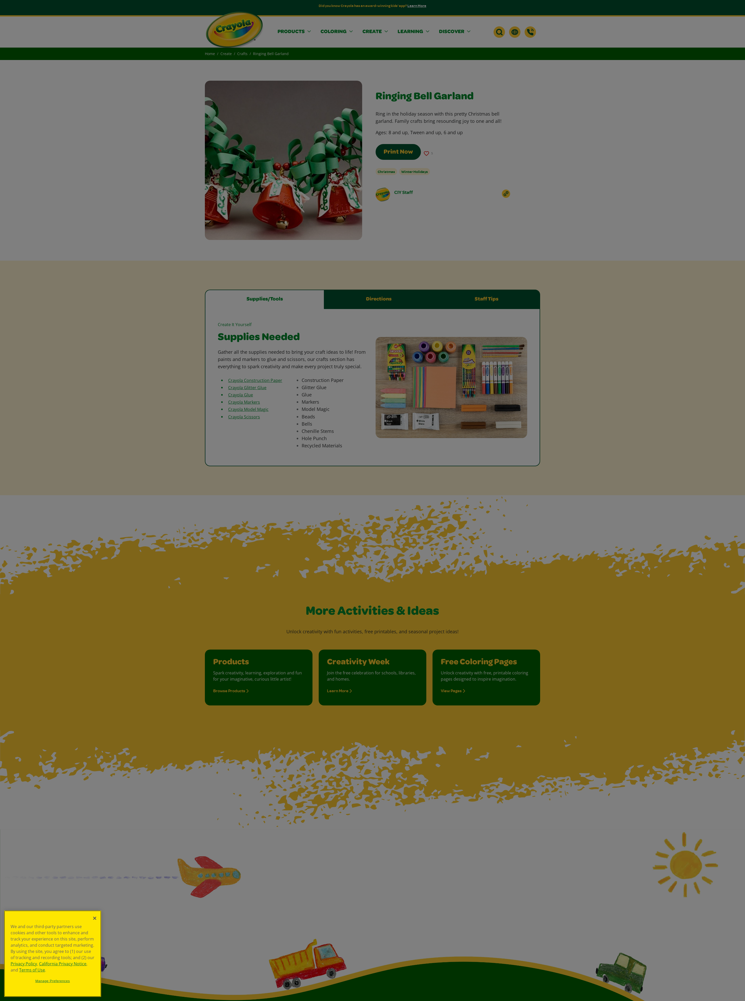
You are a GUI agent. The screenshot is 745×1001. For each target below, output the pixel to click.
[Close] (94, 918)
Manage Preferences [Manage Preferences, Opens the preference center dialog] (52, 981)
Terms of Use (32, 970)
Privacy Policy (24, 964)
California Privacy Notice (62, 964)
